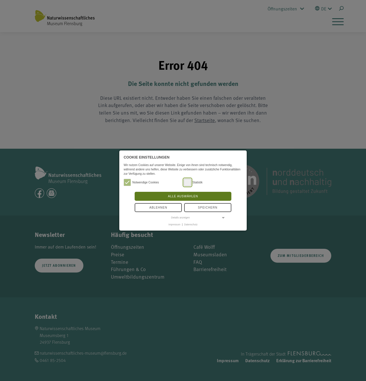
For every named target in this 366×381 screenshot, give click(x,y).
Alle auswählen (183, 196)
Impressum (174, 224)
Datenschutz (190, 224)
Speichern (207, 207)
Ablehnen (158, 207)
